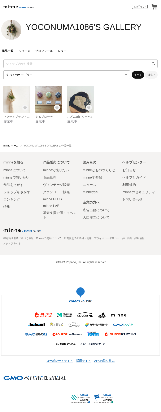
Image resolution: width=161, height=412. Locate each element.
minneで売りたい (56, 170)
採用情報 (139, 238)
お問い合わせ (132, 199)
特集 (6, 207)
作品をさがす (13, 185)
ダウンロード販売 (56, 192)
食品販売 (49, 177)
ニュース (89, 185)
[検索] (153, 64)
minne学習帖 (92, 177)
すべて (138, 74)
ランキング (11, 199)
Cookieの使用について (48, 238)
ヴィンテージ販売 (56, 185)
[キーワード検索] (80, 64)
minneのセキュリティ (138, 192)
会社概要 (127, 238)
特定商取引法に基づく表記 (18, 238)
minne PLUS (52, 199)
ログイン (140, 6)
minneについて (14, 170)
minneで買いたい (16, 177)
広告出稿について (96, 210)
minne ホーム (10, 145)
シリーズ (24, 51)
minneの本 (91, 192)
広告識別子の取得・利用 (78, 238)
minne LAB (51, 206)
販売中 (151, 74)
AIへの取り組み (104, 360)
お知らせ (129, 170)
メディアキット (12, 243)
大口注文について (96, 217)
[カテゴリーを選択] (66, 74)
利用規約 (129, 185)
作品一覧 (7, 51)
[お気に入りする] (25, 107)
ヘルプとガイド (134, 177)
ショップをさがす (16, 192)
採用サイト (83, 360)
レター (62, 51)
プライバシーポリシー (106, 238)
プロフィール (44, 51)
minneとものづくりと (99, 170)
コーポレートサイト (59, 360)
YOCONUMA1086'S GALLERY (84, 27)
